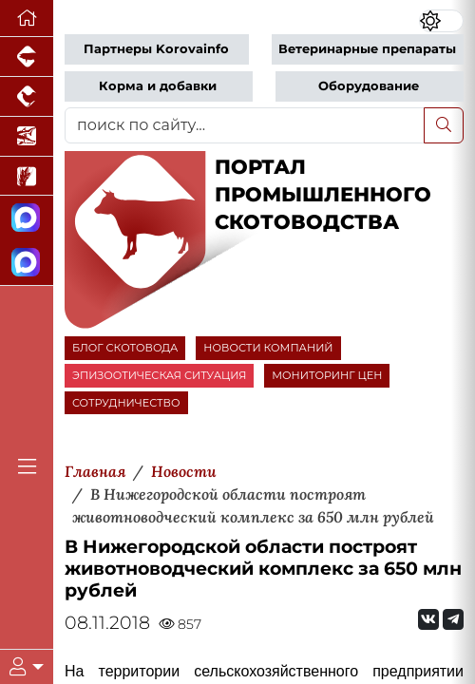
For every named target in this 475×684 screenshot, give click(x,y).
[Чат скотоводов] (26, 262)
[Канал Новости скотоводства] (26, 218)
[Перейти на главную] (26, 18)
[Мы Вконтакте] (428, 619)
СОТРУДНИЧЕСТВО (126, 402)
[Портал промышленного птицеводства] (26, 97)
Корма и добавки (158, 86)
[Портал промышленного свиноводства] (26, 57)
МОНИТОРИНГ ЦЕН (327, 375)
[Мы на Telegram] (453, 619)
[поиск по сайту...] (245, 125)
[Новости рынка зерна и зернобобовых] (26, 177)
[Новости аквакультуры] (26, 137)
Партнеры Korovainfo (156, 49)
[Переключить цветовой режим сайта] (442, 21)
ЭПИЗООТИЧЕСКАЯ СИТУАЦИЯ (159, 375)
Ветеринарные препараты (367, 49)
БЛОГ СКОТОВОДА (125, 347)
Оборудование (368, 86)
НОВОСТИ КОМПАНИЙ (267, 347)
